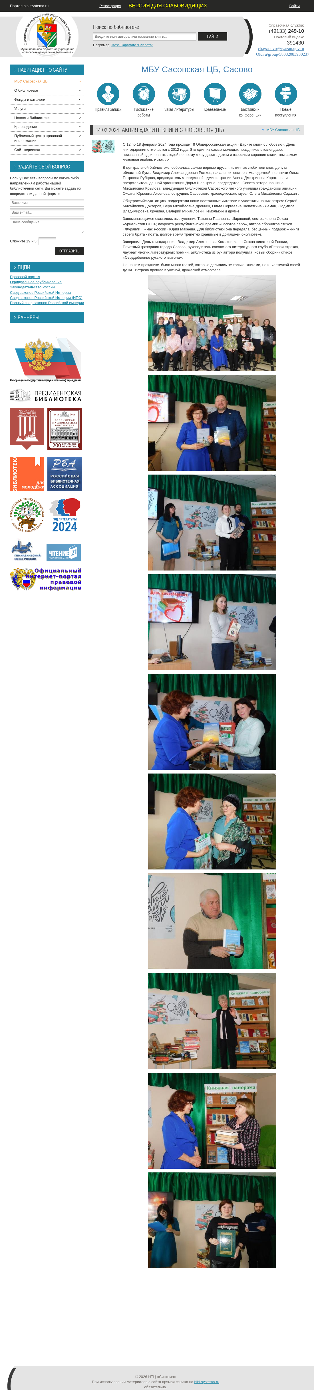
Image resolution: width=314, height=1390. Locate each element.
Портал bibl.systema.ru (29, 6)
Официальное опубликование (36, 282)
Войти (294, 6)
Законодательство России (32, 287)
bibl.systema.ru (206, 1382)
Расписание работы (143, 100)
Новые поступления (286, 100)
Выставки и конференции (250, 100)
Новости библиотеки (31, 118)
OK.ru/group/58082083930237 (282, 54)
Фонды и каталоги (29, 99)
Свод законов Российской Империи (40, 292)
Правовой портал (25, 277)
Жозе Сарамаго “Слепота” (132, 45)
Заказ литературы (179, 97)
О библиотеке (26, 90)
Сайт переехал (27, 150)
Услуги (20, 109)
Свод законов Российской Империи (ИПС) (46, 298)
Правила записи (108, 97)
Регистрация (110, 6)
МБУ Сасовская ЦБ (283, 130)
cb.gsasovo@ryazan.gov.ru (281, 48)
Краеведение (215, 97)
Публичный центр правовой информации (38, 138)
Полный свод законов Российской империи (47, 303)
